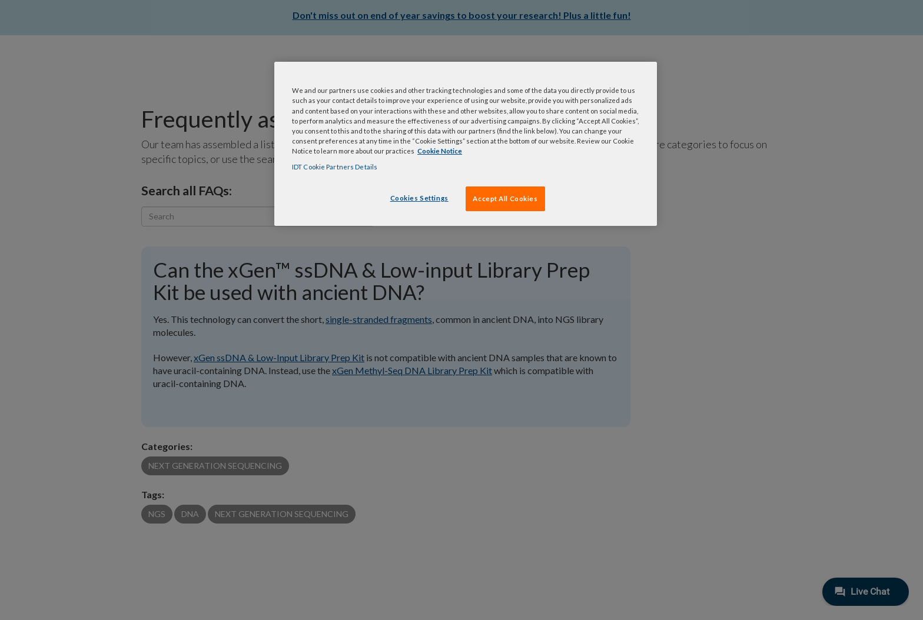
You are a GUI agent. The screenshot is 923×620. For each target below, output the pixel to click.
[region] (465, 143)
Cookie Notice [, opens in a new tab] (439, 151)
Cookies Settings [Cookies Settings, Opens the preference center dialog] (419, 198)
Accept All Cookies (505, 198)
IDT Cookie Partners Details (334, 167)
